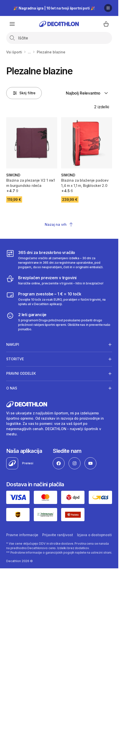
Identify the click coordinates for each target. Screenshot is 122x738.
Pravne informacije (22, 535)
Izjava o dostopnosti (94, 535)
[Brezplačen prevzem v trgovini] (54, 280)
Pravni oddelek (21, 373)
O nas (11, 388)
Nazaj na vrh (59, 224)
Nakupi (12, 344)
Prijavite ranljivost (57, 535)
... (29, 52)
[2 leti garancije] (59, 322)
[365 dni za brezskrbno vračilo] (59, 259)
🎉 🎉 (54, 8)
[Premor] (108, 8)
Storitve (15, 359)
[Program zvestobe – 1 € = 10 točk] (59, 298)
